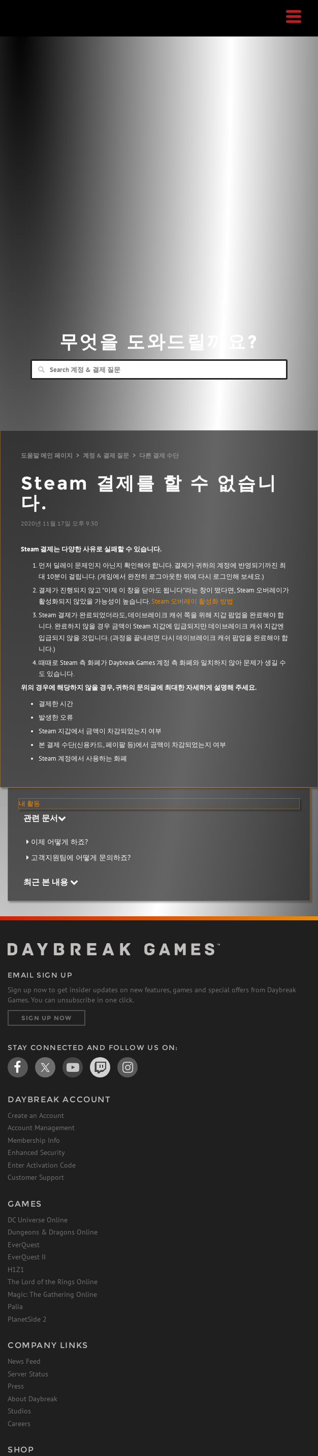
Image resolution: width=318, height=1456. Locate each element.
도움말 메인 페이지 (47, 455)
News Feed (24, 1361)
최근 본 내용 (50, 882)
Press (16, 1386)
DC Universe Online (38, 1219)
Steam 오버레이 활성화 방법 (192, 601)
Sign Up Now (46, 1018)
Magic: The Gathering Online (52, 1294)
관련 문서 (44, 818)
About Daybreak (32, 1398)
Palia (15, 1306)
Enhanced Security (36, 1152)
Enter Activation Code (42, 1165)
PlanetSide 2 (27, 1319)
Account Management (41, 1127)
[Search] (159, 369)
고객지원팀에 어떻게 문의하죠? (81, 857)
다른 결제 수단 (159, 455)
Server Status (28, 1373)
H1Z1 (16, 1269)
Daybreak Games (33, 28)
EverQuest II (27, 1256)
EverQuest (24, 1244)
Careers (19, 1423)
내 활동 (29, 803)
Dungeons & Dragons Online (53, 1232)
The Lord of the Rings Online (53, 1281)
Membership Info (34, 1140)
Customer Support (36, 1177)
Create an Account (36, 1115)
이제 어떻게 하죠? (59, 841)
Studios (19, 1410)
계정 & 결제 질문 (106, 455)
